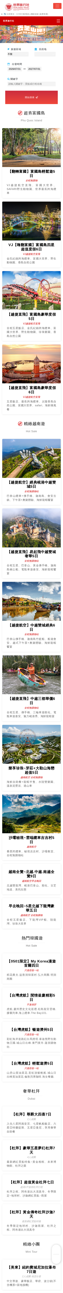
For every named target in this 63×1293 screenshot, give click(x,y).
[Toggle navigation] (57, 6)
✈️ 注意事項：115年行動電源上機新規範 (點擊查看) (26, 14)
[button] (4, 32)
